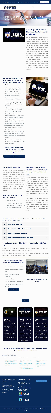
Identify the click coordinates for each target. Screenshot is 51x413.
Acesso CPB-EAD (44, 2)
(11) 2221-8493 (11, 2)
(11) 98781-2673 (20, 2)
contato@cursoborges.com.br (32, 2)
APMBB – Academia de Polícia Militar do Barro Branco (40, 365)
